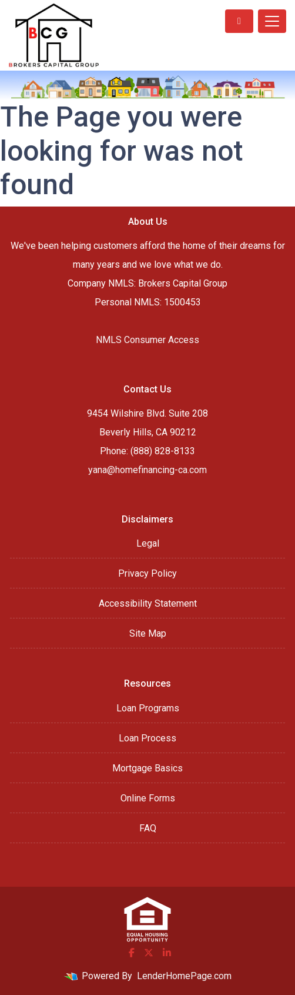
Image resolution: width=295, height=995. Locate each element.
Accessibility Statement (148, 603)
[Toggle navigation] (272, 21)
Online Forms (147, 798)
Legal (147, 543)
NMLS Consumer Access (147, 339)
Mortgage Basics (147, 768)
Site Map (147, 633)
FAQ (147, 828)
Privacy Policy (147, 573)
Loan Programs (147, 708)
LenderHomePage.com (184, 975)
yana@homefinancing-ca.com (147, 469)
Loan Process (147, 738)
